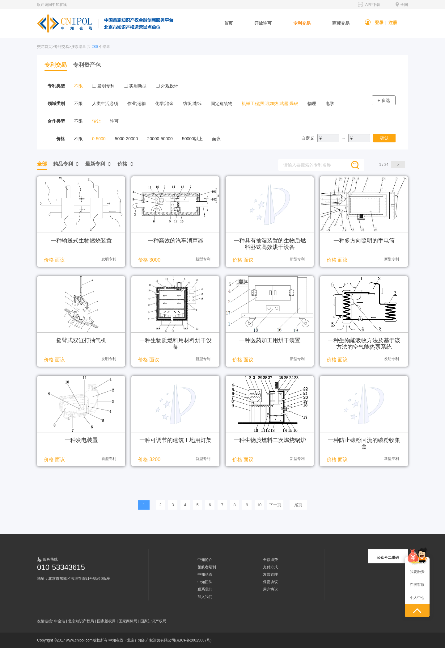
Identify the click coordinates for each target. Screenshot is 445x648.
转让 (96, 121)
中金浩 (59, 621)
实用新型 (135, 85)
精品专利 (63, 163)
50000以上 (192, 138)
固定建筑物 (221, 103)
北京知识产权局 (81, 621)
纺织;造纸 (192, 103)
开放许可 (263, 23)
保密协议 (270, 582)
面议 (216, 138)
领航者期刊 (206, 567)
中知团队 (204, 582)
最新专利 (95, 163)
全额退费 (270, 560)
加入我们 (204, 597)
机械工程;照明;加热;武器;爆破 (270, 103)
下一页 (275, 505)
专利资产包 (87, 65)
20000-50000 (160, 138)
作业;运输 (136, 103)
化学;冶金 (164, 103)
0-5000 (99, 138)
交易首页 (44, 46)
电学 (329, 103)
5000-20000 (126, 138)
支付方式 (270, 567)
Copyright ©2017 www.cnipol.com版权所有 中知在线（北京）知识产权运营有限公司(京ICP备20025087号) (124, 640)
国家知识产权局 (153, 621)
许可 (114, 121)
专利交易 (302, 23)
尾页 (298, 505)
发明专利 (103, 85)
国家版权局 (106, 621)
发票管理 (270, 574)
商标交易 (341, 23)
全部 (42, 163)
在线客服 (417, 585)
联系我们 (204, 589)
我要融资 (417, 572)
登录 (379, 22)
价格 (122, 163)
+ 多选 (383, 100)
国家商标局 (128, 621)
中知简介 (204, 560)
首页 (228, 23)
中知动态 (204, 574)
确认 (384, 138)
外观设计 (167, 85)
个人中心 (417, 597)
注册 (392, 22)
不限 (78, 85)
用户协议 (270, 589)
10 (259, 505)
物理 (311, 103)
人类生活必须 (105, 103)
